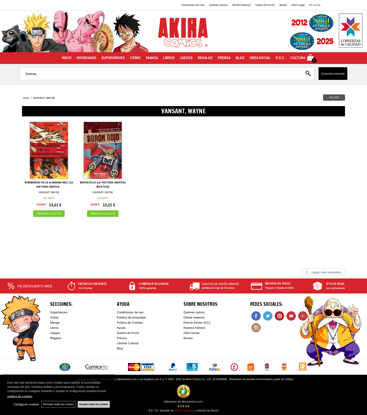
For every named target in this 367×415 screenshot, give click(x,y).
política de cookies (19, 396)
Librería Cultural (128, 343)
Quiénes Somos (218, 5)
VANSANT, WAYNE (49, 192)
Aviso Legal (298, 5)
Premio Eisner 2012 (197, 322)
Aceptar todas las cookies (93, 404)
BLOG (240, 58)
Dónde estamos (194, 317)
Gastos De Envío (265, 5)
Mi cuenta (314, 5)
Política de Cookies (130, 322)
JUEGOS (186, 58)
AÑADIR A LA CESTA (49, 213)
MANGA (152, 58)
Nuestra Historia (194, 328)
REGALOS (205, 58)
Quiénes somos (194, 312)
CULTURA (297, 58)
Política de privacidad (131, 317)
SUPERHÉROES (113, 58)
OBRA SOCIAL (260, 58)
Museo (188, 338)
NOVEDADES (86, 58)
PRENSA (224, 58)
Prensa (121, 338)
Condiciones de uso (130, 312)
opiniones (185, 410)
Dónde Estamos (241, 5)
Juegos (55, 333)
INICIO (67, 58)
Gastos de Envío (128, 333)
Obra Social (191, 333)
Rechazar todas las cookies (58, 404)
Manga (54, 322)
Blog (120, 348)
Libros (54, 328)
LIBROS (169, 58)
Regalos (55, 338)
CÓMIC (135, 58)
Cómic (54, 317)
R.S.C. (280, 58)
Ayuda (283, 5)
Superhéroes (58, 312)
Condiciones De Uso (193, 5)
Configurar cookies (26, 404)
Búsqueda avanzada (333, 73)
